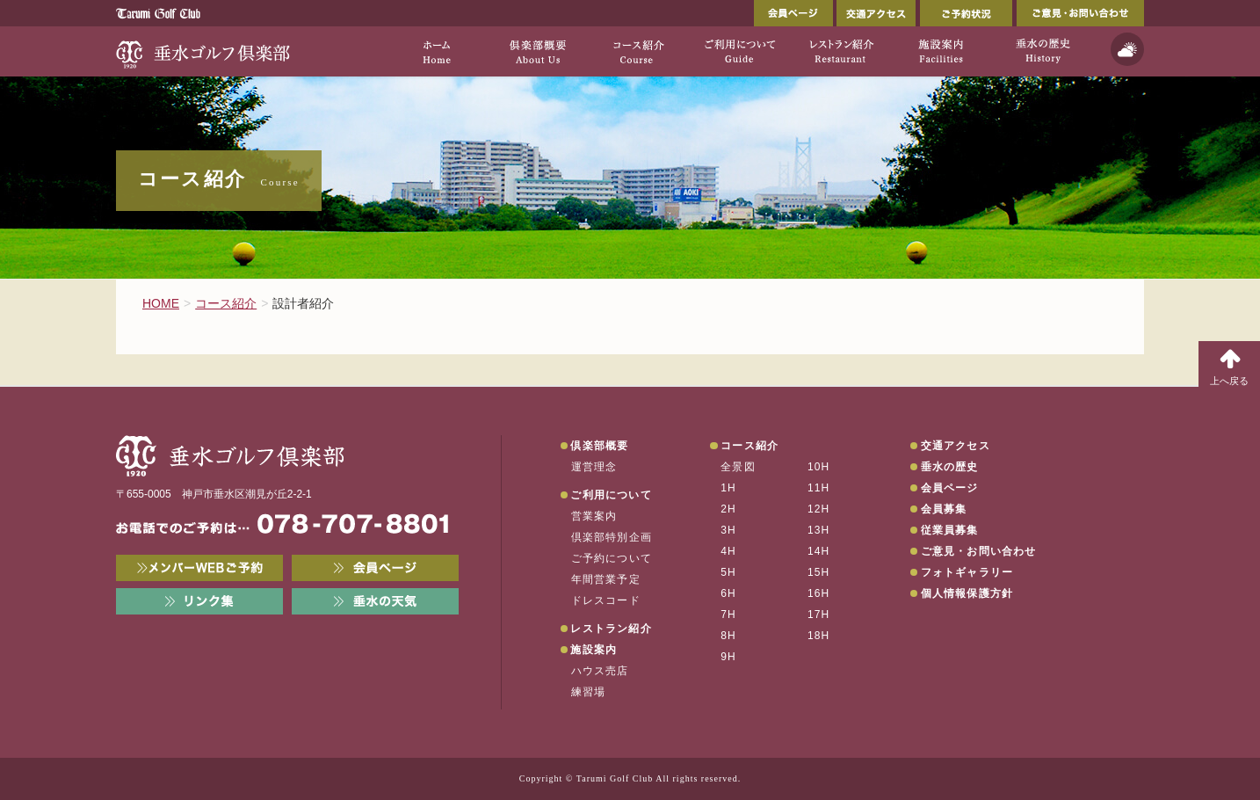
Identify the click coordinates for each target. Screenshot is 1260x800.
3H (728, 530)
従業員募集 (950, 530)
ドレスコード (606, 600)
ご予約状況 (966, 13)
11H (818, 488)
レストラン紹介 (610, 628)
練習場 (588, 692)
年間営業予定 (606, 579)
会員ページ (793, 13)
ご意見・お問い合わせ (1080, 13)
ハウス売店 (600, 671)
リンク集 (199, 601)
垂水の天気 (375, 601)
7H (728, 614)
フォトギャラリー (967, 572)
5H (728, 572)
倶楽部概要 (599, 446)
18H (818, 635)
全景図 (738, 467)
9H (728, 657)
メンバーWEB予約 (199, 568)
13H (818, 530)
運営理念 (594, 467)
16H (818, 593)
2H (728, 509)
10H (818, 467)
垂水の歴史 (950, 467)
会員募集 (944, 509)
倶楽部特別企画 (611, 537)
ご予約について (611, 558)
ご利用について (610, 495)
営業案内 (594, 516)
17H (818, 614)
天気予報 (1127, 49)
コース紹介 (749, 446)
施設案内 (593, 650)
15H (818, 572)
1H (728, 488)
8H (728, 635)
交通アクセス (876, 13)
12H (818, 509)
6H (728, 593)
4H (728, 551)
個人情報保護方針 (967, 593)
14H (818, 551)
